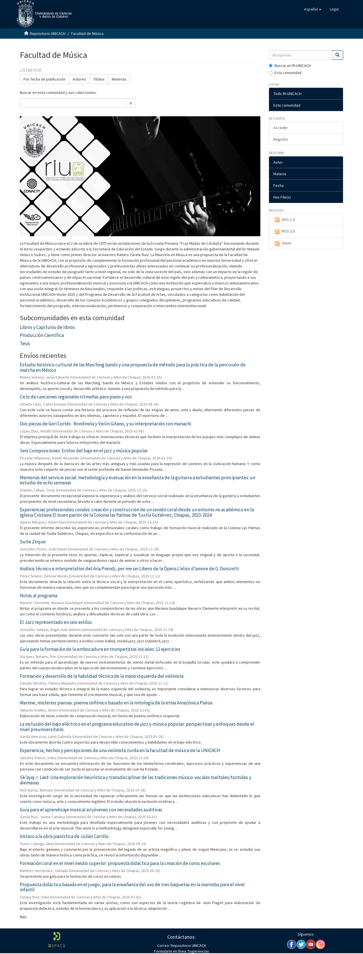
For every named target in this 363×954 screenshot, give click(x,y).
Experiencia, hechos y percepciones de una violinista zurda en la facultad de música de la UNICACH (120, 750)
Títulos (99, 79)
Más (23, 916)
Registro (280, 139)
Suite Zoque (33, 542)
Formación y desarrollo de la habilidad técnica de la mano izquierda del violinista (101, 676)
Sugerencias (198, 951)
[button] (313, 9)
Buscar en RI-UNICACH (290, 65)
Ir (131, 102)
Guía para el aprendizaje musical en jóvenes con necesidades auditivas (91, 810)
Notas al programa (38, 595)
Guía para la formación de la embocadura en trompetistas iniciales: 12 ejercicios (100, 649)
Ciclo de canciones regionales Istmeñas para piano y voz (76, 397)
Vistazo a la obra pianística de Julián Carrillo (64, 836)
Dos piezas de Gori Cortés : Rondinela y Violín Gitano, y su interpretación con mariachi (105, 424)
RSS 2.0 (284, 231)
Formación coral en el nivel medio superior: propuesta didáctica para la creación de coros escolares (120, 863)
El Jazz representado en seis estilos (56, 622)
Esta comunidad (285, 72)
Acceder (280, 127)
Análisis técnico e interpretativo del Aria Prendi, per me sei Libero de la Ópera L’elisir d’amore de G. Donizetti (129, 568)
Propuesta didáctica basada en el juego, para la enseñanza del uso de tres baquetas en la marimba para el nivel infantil (132, 887)
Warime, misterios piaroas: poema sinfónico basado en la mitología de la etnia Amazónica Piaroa (116, 703)
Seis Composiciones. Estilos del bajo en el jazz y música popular (84, 451)
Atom (282, 243)
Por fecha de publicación (45, 79)
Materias (119, 79)
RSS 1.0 (284, 220)
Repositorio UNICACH (47, 33)
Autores (79, 79)
